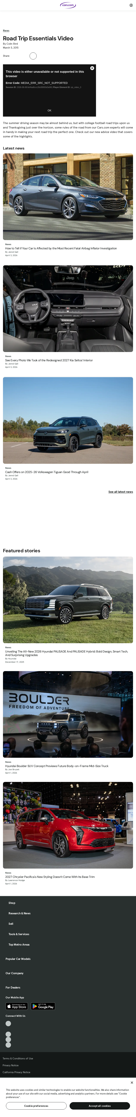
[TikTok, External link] (8, 1023)
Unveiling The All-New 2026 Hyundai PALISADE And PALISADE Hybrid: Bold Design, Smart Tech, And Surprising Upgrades (66, 653)
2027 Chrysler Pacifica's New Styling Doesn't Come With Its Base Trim (50, 877)
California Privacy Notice (16, 1072)
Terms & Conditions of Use (18, 1058)
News (6, 30)
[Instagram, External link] (8, 1039)
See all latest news (120, 492)
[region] (68, 1097)
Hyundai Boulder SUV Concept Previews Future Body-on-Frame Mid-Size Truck (56, 766)
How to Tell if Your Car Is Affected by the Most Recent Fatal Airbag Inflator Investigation (61, 248)
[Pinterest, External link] (8, 1045)
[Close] (132, 1083)
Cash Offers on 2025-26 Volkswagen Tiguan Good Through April (46, 472)
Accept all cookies (100, 1106)
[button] (14, 55)
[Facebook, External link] (8, 1029)
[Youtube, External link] (8, 1034)
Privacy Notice (11, 1065)
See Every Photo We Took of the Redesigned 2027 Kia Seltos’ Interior (49, 360)
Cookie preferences (36, 1106)
